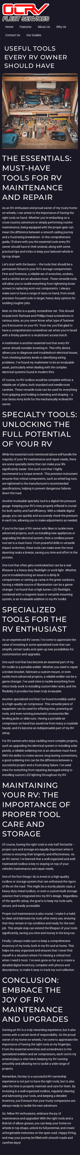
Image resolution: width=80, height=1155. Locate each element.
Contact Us (12, 35)
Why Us (61, 27)
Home (9, 27)
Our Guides (33, 35)
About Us (44, 27)
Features (25, 27)
